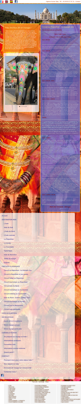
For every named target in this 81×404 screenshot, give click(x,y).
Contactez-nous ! (9, 372)
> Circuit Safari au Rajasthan (40, 385)
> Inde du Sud (11, 387)
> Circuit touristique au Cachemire (41, 389)
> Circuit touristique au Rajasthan (41, 387)
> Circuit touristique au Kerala (40, 393)
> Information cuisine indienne (67, 389)
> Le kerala (10, 392)
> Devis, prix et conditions (39, 399)
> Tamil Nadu (11, 395)
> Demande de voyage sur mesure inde (69, 395)
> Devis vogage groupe (39, 400)
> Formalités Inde (64, 388)
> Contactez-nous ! (65, 396)
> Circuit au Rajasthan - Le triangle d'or (16, 400)
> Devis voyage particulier (39, 402)
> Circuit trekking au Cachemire (41, 391)
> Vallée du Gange (12, 397)
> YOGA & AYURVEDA (39, 397)
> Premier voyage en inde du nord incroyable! (70, 399)
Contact (77, 1)
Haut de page (41, 381)
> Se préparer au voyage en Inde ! (68, 385)
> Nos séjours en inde (65, 393)
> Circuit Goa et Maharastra (40, 395)
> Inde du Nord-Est (12, 396)
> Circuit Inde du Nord (39, 388)
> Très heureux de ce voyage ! (67, 400)
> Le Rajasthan (11, 391)
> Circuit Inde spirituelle (39, 396)
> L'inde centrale (11, 389)
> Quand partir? (64, 391)
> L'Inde (9, 385)
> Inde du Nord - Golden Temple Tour (42, 392)
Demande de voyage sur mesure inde (16, 368)
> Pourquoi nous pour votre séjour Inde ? (69, 392)
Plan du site (34, 381)
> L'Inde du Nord (11, 388)
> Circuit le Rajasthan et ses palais (15, 402)
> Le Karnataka (11, 393)
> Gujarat (10, 399)
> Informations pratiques (66, 387)
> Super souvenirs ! (65, 402)
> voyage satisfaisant (65, 397)
